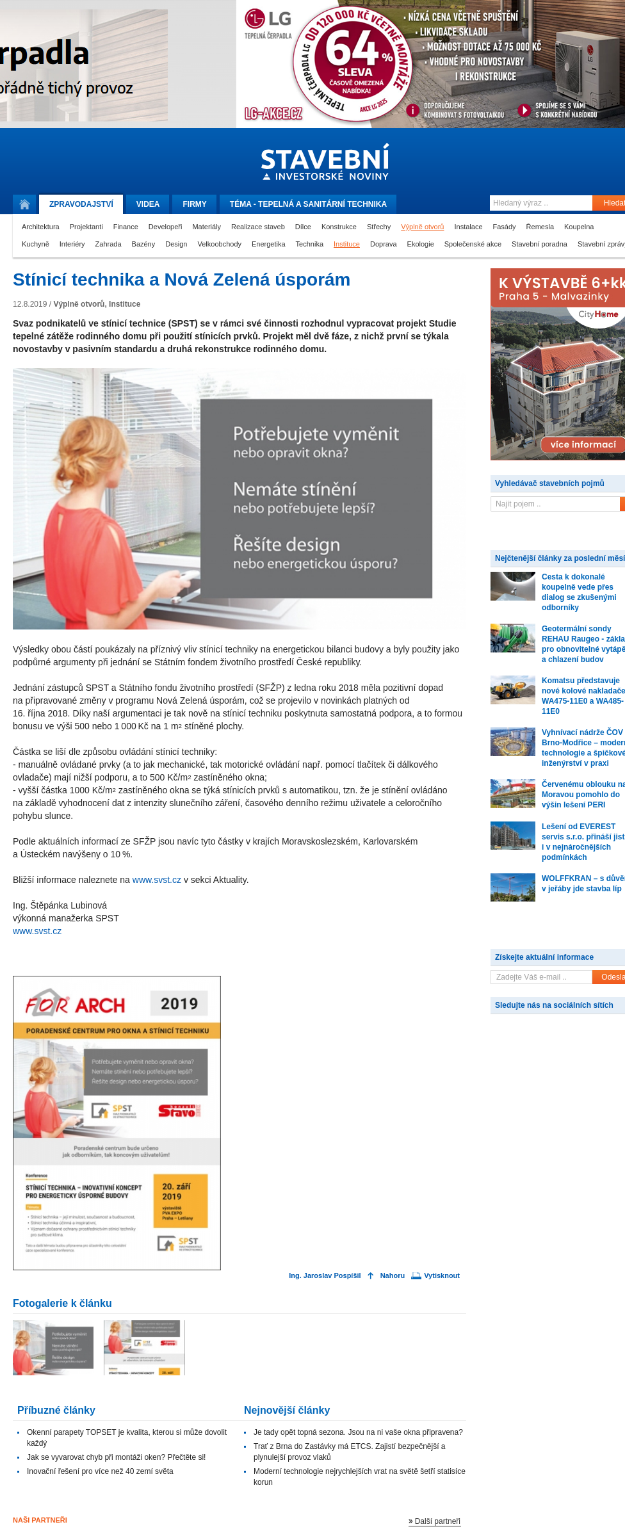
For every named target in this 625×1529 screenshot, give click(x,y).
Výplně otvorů (422, 227)
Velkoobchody (220, 244)
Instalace (468, 227)
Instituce (347, 244)
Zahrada (108, 244)
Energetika (269, 244)
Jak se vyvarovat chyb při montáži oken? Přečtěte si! (116, 1457)
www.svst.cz (157, 880)
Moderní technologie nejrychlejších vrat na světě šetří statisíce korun (360, 1477)
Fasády (504, 227)
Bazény (144, 244)
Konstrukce (339, 227)
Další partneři (437, 1521)
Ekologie (420, 244)
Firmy (194, 204)
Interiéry (72, 244)
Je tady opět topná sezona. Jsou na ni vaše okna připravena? (358, 1432)
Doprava (383, 244)
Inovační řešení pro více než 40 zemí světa (100, 1471)
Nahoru (392, 1275)
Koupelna (579, 227)
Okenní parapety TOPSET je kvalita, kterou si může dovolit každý (127, 1438)
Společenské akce (472, 244)
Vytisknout (442, 1275)
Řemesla (540, 227)
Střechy (379, 227)
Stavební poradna (539, 244)
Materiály (206, 227)
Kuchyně (35, 244)
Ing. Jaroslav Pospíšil (325, 1275)
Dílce (303, 227)
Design (176, 244)
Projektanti (86, 227)
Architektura (41, 227)
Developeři (166, 227)
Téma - (308, 204)
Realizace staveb (258, 227)
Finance (125, 227)
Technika (309, 244)
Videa (148, 204)
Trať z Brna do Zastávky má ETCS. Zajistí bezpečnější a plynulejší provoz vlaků (350, 1452)
